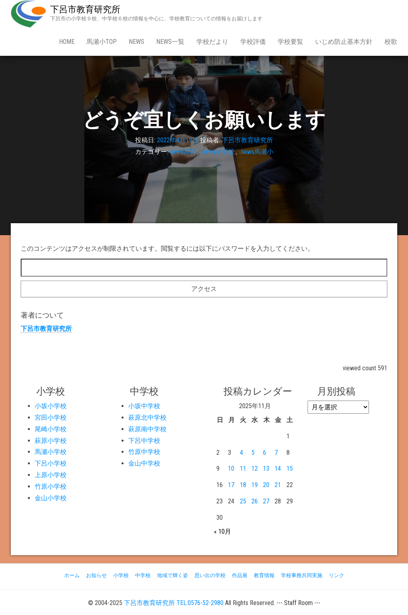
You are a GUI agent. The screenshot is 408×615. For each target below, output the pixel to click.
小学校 (121, 575)
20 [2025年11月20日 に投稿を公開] (266, 485)
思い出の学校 (210, 575)
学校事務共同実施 (301, 575)
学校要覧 (290, 41)
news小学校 (218, 151)
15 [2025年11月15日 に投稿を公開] (289, 468)
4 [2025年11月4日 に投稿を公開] (241, 452)
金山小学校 (51, 498)
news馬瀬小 (257, 151)
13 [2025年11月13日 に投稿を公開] (266, 468)
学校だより (212, 41)
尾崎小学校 (51, 429)
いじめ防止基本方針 (344, 41)
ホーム (72, 575)
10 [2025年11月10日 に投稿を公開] (231, 468)
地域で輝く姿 (172, 575)
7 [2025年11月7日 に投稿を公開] (276, 452)
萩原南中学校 (147, 429)
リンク (336, 575)
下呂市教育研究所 (85, 9)
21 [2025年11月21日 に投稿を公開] (278, 485)
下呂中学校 (144, 440)
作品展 (239, 575)
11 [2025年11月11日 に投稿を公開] (243, 468)
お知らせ (96, 575)
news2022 (183, 151)
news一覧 (170, 41)
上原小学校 (51, 475)
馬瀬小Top (101, 41)
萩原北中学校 (147, 417)
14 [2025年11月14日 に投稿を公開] (278, 468)
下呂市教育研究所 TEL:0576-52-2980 (174, 603)
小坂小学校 (51, 406)
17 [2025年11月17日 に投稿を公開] (231, 485)
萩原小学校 (51, 440)
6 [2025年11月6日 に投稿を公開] (264, 452)
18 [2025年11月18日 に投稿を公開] (243, 485)
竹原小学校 (51, 486)
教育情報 (264, 575)
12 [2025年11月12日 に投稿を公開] (254, 468)
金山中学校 (144, 463)
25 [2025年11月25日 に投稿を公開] (243, 501)
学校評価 (253, 41)
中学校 (143, 575)
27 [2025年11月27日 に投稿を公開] (266, 501)
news (136, 41)
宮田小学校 (51, 417)
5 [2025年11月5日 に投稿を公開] (253, 452)
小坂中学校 (144, 406)
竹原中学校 (144, 452)
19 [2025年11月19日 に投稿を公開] (254, 485)
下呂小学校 (51, 463)
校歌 (390, 41)
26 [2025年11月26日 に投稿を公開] (254, 501)
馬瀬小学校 (51, 452)
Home (67, 41)
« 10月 (222, 531)
